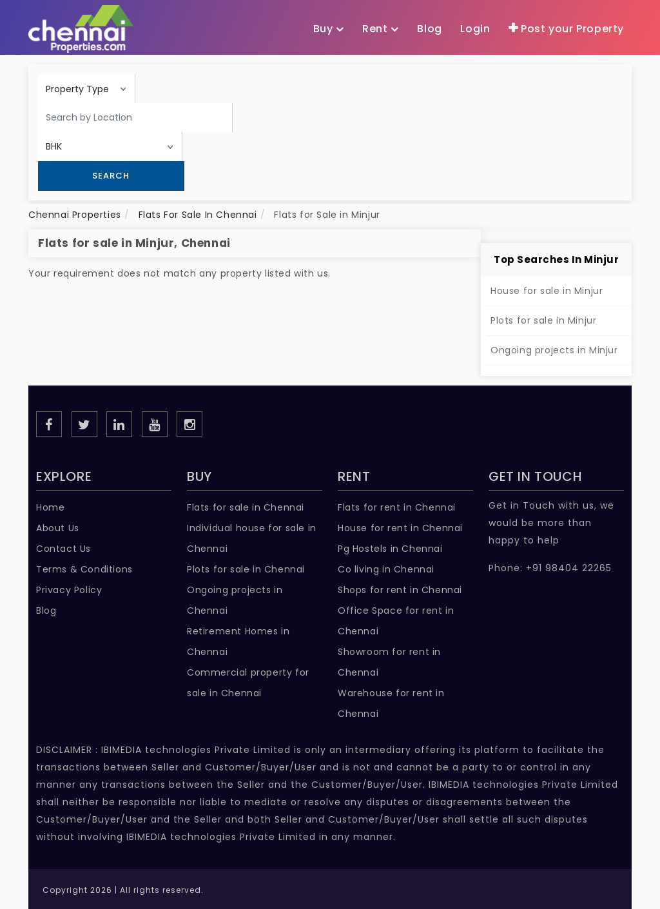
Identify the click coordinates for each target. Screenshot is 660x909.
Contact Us (63, 548)
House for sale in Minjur (546, 290)
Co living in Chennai (386, 569)
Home (50, 507)
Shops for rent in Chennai (400, 589)
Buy (328, 29)
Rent (380, 29)
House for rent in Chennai (400, 528)
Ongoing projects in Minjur (554, 350)
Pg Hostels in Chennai (390, 548)
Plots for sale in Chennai (246, 569)
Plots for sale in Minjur (543, 320)
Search (111, 176)
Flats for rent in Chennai (397, 507)
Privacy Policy (69, 589)
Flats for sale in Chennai (245, 507)
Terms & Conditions (84, 569)
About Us (57, 528)
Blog (46, 610)
